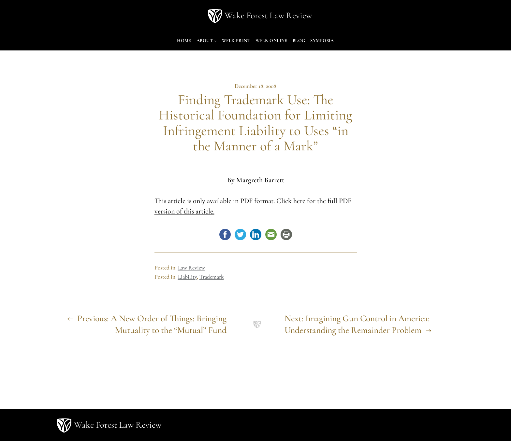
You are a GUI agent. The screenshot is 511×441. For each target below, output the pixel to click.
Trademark (211, 276)
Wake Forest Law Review (268, 15)
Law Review (191, 267)
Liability (187, 276)
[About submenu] (215, 40)
